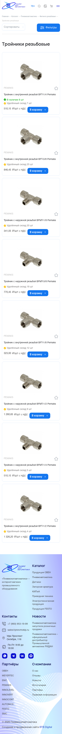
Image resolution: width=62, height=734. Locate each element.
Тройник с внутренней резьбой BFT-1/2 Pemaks (30, 526)
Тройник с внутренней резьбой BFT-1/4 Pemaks (30, 95)
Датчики (36, 582)
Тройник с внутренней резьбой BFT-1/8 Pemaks (30, 343)
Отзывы (36, 676)
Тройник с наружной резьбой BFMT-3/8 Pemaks (30, 281)
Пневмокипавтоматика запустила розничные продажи (44, 626)
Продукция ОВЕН (41, 573)
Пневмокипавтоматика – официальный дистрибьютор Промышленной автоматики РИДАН (45, 640)
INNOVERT (7, 695)
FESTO (5, 709)
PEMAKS (6, 685)
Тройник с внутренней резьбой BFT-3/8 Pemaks (30, 159)
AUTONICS (8, 704)
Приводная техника (42, 596)
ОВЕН (5, 671)
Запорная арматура (42, 587)
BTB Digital (46, 727)
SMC (4, 714)
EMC (4, 680)
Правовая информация (44, 695)
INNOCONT (8, 700)
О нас (35, 671)
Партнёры (37, 690)
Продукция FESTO (42, 609)
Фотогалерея (39, 685)
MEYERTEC (8, 676)
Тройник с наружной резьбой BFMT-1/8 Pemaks (30, 220)
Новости (36, 680)
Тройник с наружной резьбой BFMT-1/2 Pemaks (30, 404)
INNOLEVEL (8, 690)
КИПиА (36, 592)
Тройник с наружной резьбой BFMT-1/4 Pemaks (30, 465)
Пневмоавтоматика (42, 577)
